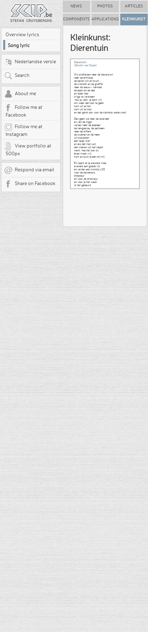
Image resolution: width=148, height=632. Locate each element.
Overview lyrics (22, 34)
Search (16, 76)
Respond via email (29, 170)
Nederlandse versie (30, 62)
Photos (105, 6)
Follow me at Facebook (23, 111)
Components (76, 19)
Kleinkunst (134, 19)
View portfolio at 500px (27, 149)
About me (20, 94)
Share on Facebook (29, 184)
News (76, 6)
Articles (134, 6)
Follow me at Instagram (23, 130)
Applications (105, 19)
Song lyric (19, 45)
